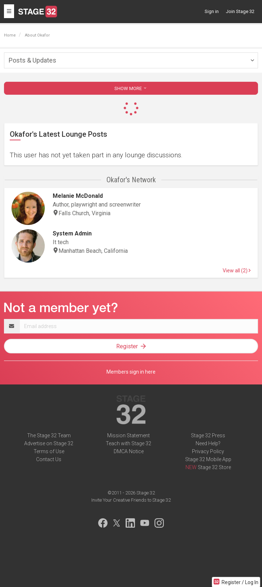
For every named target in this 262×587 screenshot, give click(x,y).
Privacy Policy (208, 451)
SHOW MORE (131, 88)
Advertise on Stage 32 (48, 443)
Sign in (212, 11)
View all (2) (236, 270)
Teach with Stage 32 (128, 443)
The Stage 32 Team (49, 435)
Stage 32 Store (214, 467)
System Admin (72, 233)
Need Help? (208, 443)
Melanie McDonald (78, 195)
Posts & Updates (32, 60)
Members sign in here (131, 372)
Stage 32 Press (208, 435)
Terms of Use (49, 451)
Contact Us (48, 459)
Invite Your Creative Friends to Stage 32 (131, 500)
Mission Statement (128, 435)
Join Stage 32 (240, 11)
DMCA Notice (129, 451)
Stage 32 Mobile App (208, 459)
